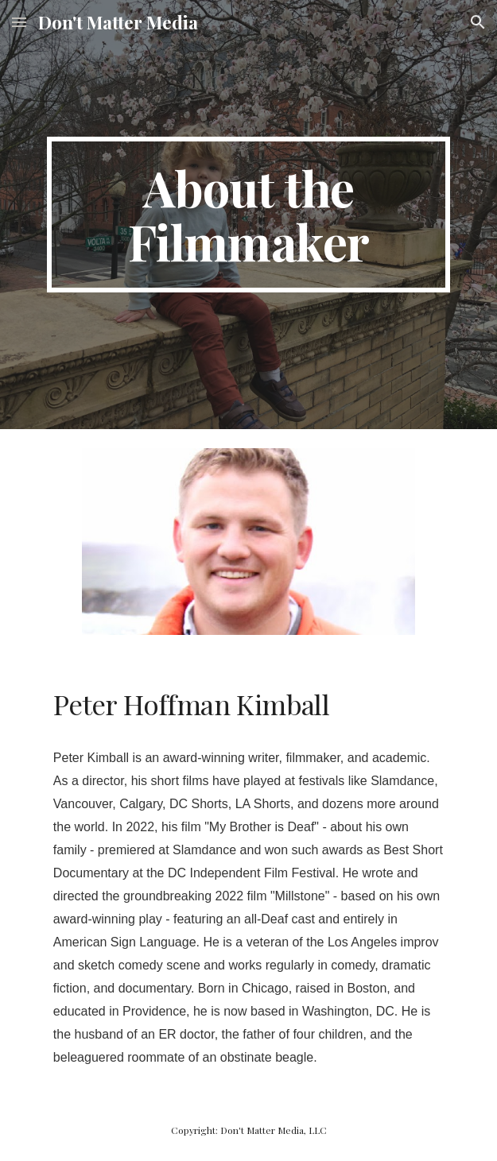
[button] (19, 22)
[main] (248, 214)
